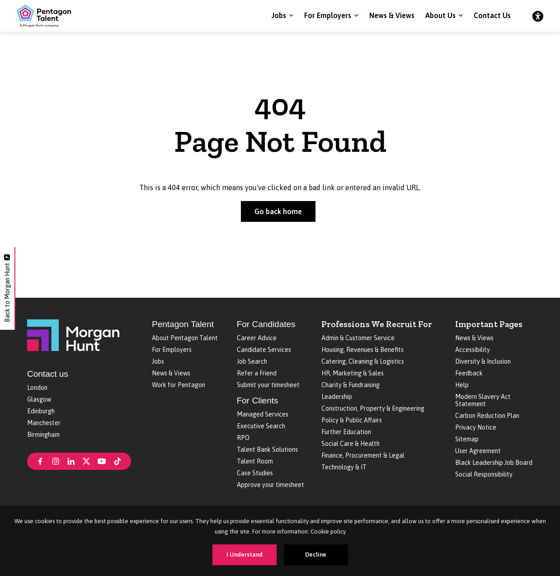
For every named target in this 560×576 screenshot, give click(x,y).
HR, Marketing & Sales (352, 373)
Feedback (469, 373)
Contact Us (492, 15)
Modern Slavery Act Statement (483, 400)
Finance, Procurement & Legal (363, 455)
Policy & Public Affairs (351, 420)
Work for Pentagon (178, 385)
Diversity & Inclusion (483, 361)
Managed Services (262, 414)
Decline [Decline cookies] (315, 554)
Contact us (47, 374)
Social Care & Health (350, 443)
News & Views (391, 15)
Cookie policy (328, 531)
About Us (440, 15)
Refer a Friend (257, 373)
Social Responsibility (484, 474)
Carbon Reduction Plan (487, 415)
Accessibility (472, 349)
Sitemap (467, 439)
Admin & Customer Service (358, 338)
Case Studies (255, 473)
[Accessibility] (537, 15)
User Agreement (478, 450)
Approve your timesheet (270, 484)
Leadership (336, 396)
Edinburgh (41, 411)
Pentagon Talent (183, 324)
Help (462, 385)
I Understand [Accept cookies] (244, 554)
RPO (243, 437)
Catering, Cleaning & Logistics (362, 361)
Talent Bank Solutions (267, 449)
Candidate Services (264, 349)
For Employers (327, 15)
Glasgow (39, 399)
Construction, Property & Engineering (372, 408)
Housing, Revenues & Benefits (362, 349)
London (37, 387)
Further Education (346, 432)
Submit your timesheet (268, 385)
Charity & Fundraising (350, 385)
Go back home (278, 211)
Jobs (279, 15)
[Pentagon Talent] (44, 16)
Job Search (252, 361)
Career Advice (257, 338)
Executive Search (261, 426)
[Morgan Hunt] (73, 334)
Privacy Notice (475, 427)
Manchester (44, 422)
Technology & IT (344, 467)
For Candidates (266, 324)
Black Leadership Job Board (493, 462)
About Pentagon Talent (185, 338)
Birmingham (43, 434)
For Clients (257, 400)
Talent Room (255, 461)
